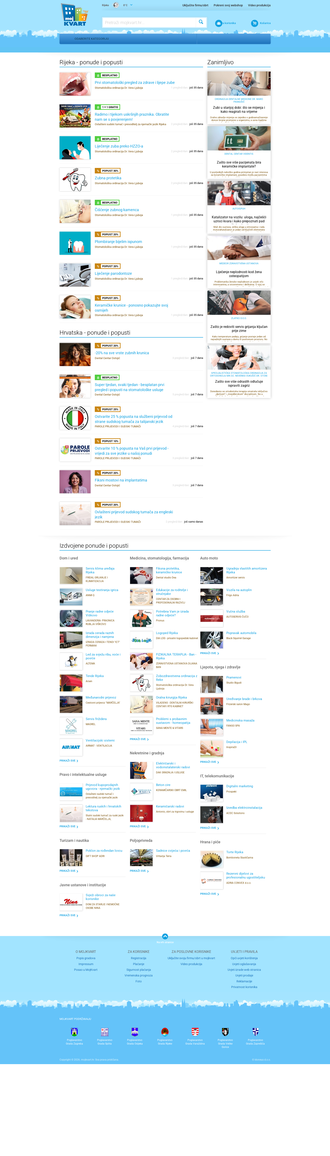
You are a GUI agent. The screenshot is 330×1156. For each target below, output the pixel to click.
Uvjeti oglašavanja (244, 1057)
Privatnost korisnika (244, 1079)
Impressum (86, 1057)
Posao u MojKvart (85, 1063)
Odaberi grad (208, 132)
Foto (138, 1073)
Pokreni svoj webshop (228, 5)
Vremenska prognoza (138, 1068)
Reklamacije (244, 1073)
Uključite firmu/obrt (195, 5)
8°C (115, 5)
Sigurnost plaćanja (139, 1063)
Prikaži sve (67, 854)
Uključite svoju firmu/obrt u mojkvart (191, 1052)
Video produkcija (259, 5)
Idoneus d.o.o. (263, 1151)
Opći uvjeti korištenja (244, 1052)
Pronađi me (264, 51)
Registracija (139, 1052)
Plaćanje (138, 1057)
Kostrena (224, 38)
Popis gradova (85, 1052)
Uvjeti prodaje (244, 1068)
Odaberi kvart (244, 132)
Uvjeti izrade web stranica (244, 1063)
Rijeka (206, 38)
